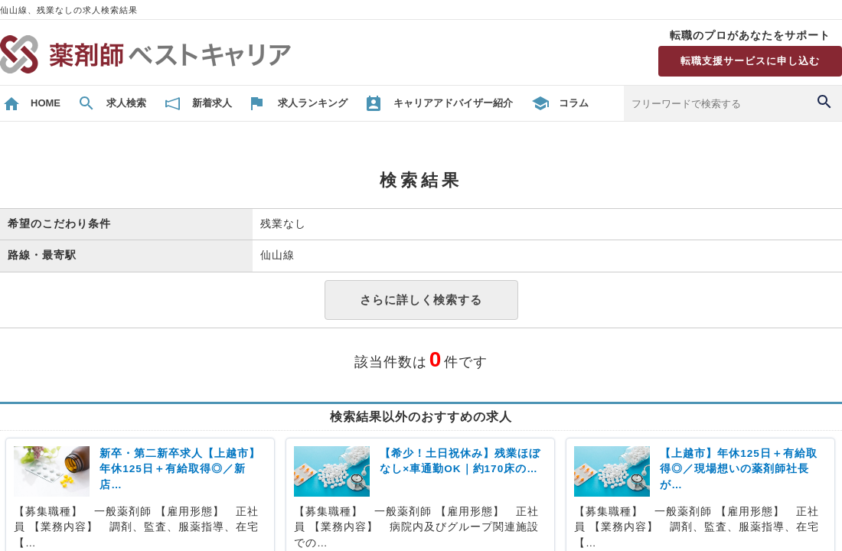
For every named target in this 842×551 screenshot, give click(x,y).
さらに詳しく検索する (421, 299)
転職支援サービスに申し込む (750, 61)
